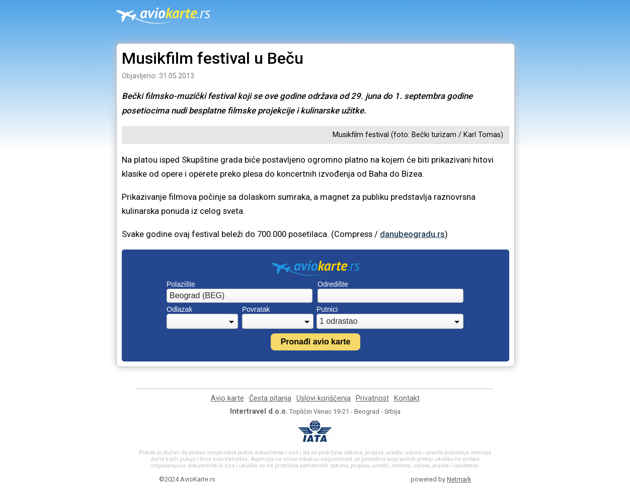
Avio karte (227, 398)
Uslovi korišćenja (323, 398)
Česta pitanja (270, 398)
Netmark (459, 479)
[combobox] (239, 296)
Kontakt (407, 398)
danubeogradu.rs (412, 234)
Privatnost (372, 398)
